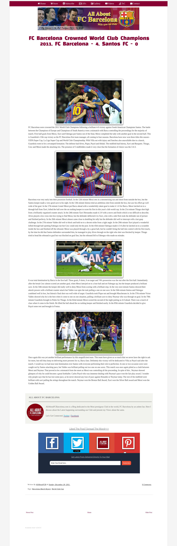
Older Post (148, 512)
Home (89, 512)
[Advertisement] (90, 63)
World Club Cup (58, 489)
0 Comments (146, 484)
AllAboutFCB (41, 484)
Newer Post (29, 512)
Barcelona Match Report (41, 489)
